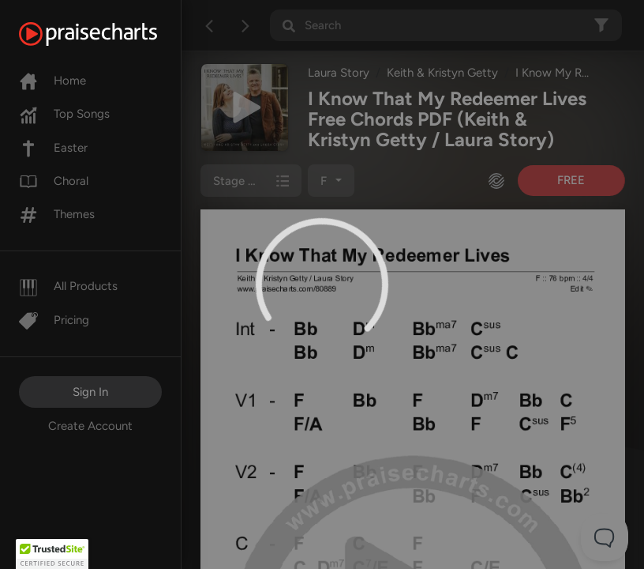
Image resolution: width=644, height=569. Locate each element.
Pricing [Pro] (54, 320)
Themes (57, 214)
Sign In (90, 392)
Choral (53, 181)
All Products (68, 286)
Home (52, 80)
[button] (52, 554)
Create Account (90, 426)
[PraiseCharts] (108, 34)
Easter (53, 148)
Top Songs (64, 114)
